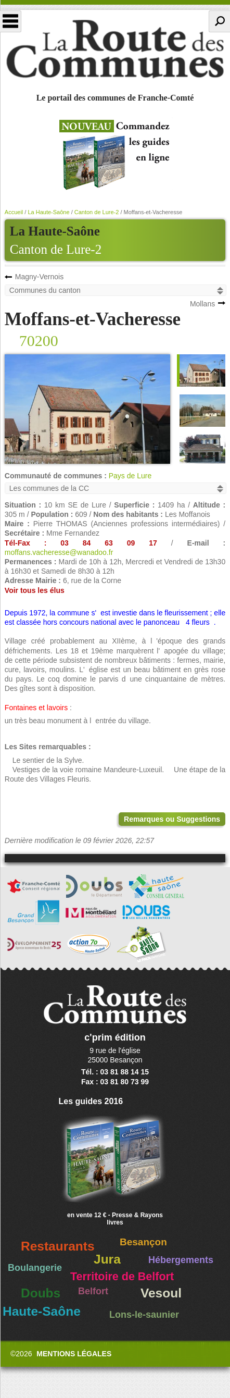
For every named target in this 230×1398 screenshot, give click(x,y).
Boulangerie (35, 1268)
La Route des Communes (115, 49)
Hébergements (180, 1260)
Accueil (14, 212)
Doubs (40, 1293)
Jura (107, 1259)
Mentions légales (73, 1354)
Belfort (93, 1291)
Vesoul (161, 1293)
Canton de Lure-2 (55, 249)
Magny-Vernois (39, 277)
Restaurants (58, 1246)
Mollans (202, 304)
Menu (10, 21)
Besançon (143, 1241)
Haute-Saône (42, 1311)
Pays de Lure (130, 476)
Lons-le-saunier (144, 1314)
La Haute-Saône (48, 212)
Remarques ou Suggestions (172, 819)
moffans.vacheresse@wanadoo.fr (59, 552)
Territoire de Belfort (122, 1276)
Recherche (219, 21)
